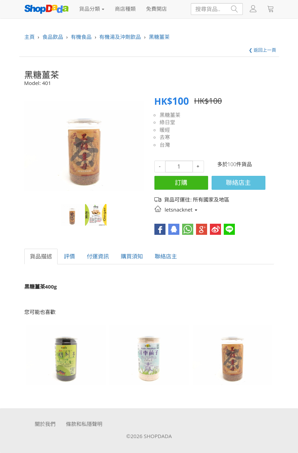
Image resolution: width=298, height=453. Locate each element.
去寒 (165, 137)
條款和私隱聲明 (84, 423)
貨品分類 (92, 8)
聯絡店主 (238, 182)
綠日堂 (167, 122)
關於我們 (45, 423)
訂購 (181, 182)
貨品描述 (41, 256)
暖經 (165, 129)
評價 (69, 256)
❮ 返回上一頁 (262, 50)
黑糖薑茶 (170, 114)
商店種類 (125, 8)
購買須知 (132, 256)
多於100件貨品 (234, 164)
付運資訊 (98, 256)
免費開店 (156, 8)
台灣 (165, 144)
